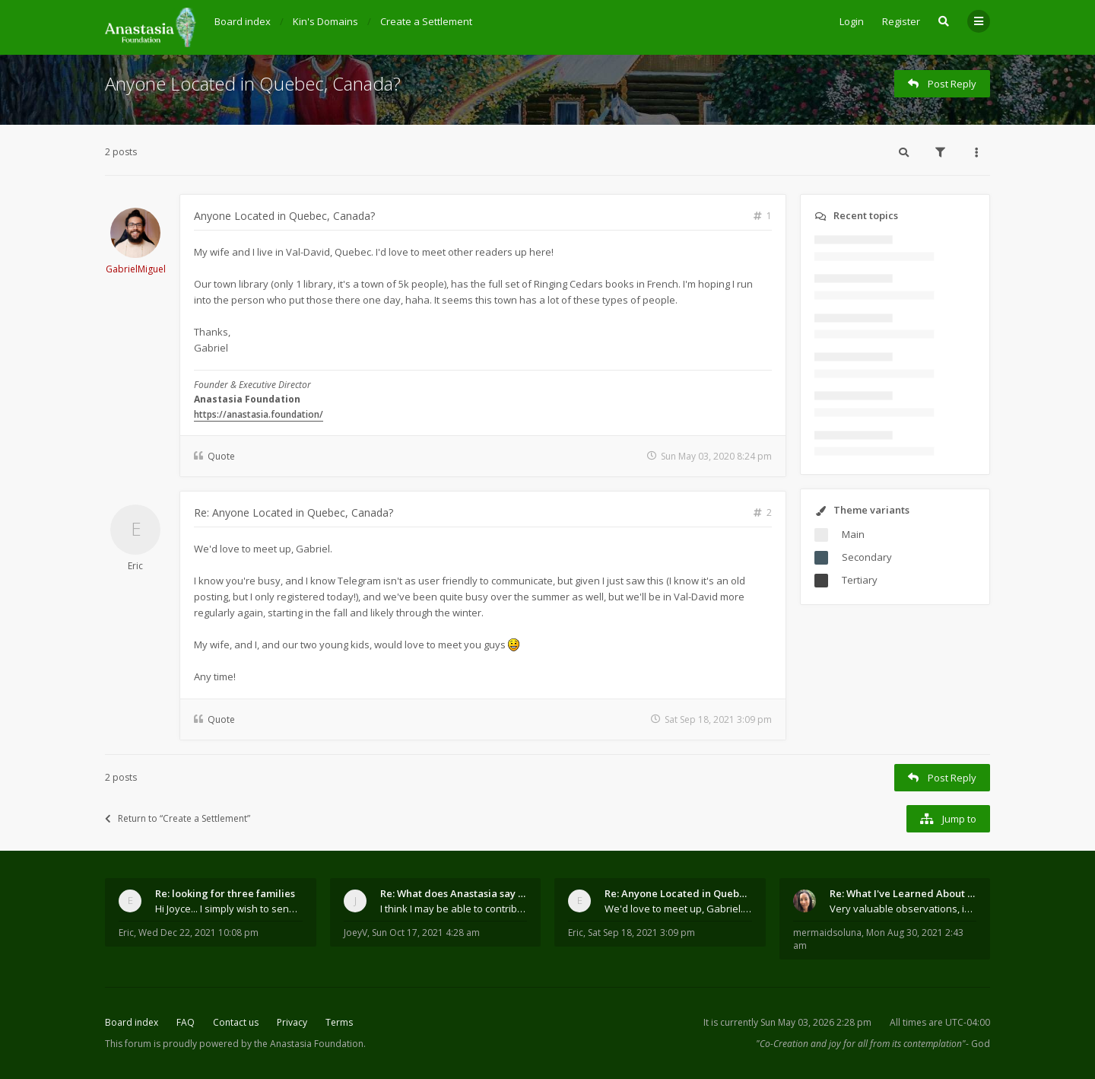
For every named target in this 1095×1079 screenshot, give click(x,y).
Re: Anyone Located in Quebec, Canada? (293, 512)
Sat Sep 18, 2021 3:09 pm (641, 932)
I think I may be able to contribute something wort (454, 908)
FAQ (185, 1022)
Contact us (236, 1022)
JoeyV (355, 932)
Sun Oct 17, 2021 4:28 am (426, 932)
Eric (135, 565)
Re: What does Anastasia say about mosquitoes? (454, 893)
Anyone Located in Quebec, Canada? (253, 83)
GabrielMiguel (136, 269)
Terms (339, 1022)
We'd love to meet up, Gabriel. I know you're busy (678, 908)
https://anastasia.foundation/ (258, 414)
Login (852, 21)
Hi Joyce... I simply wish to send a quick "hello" (229, 908)
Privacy (292, 1022)
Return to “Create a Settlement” (177, 818)
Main (853, 534)
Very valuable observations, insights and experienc (903, 908)
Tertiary (860, 580)
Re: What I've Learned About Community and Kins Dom (903, 893)
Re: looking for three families (225, 893)
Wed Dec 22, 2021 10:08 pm (198, 932)
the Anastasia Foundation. (310, 1043)
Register (901, 21)
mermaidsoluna (827, 932)
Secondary (867, 557)
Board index (131, 1022)
